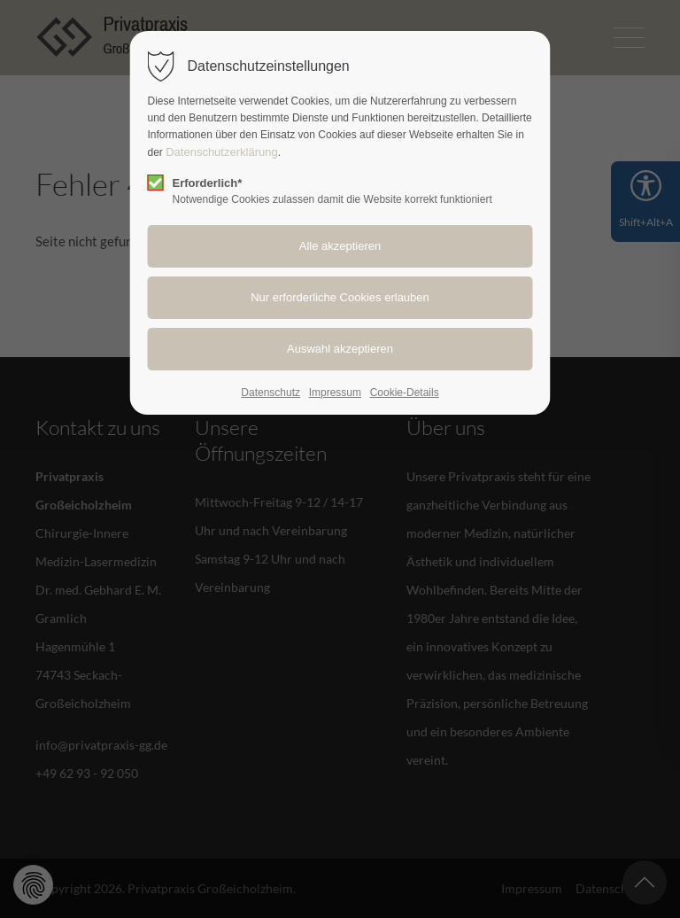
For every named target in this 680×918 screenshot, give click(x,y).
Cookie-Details (404, 392)
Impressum (335, 392)
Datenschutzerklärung (221, 152)
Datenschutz (270, 392)
